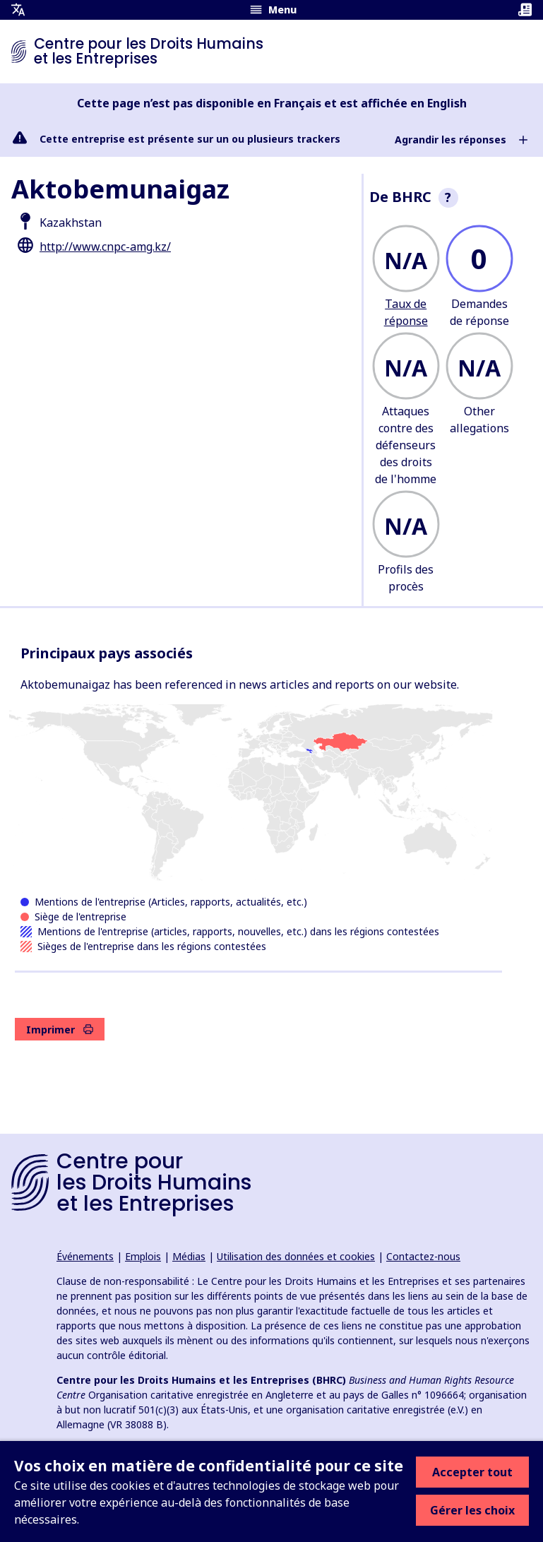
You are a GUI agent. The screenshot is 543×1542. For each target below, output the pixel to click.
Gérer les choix (472, 1510)
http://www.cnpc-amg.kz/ (105, 246)
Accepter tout (472, 1472)
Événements (85, 1256)
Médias (188, 1256)
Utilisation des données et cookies (296, 1256)
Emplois (143, 1256)
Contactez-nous (423, 1256)
